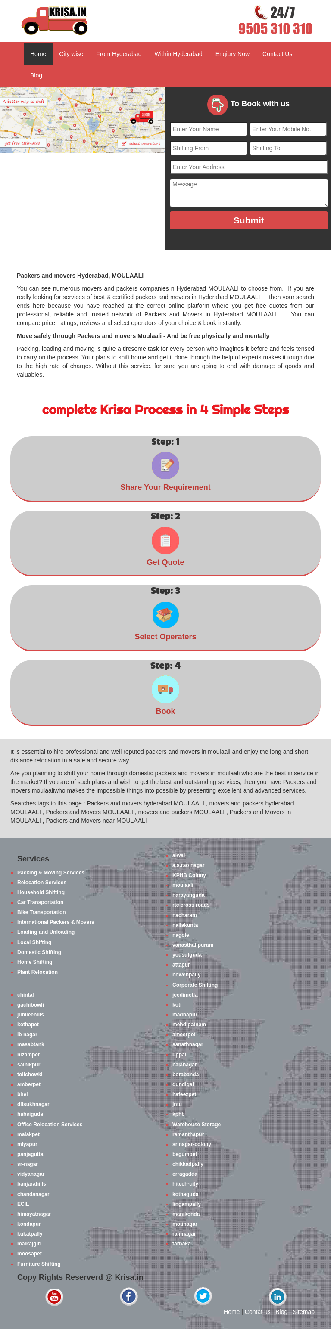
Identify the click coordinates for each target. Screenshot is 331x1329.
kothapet (28, 1025)
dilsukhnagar (33, 1104)
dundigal (183, 1084)
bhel (22, 1094)
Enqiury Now (232, 53)
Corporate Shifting (195, 985)
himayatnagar (34, 1214)
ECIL (23, 1204)
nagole (180, 935)
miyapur (27, 1144)
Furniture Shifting (39, 1264)
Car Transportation (40, 902)
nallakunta (185, 925)
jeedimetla (185, 995)
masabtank (30, 1044)
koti (176, 1005)
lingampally (186, 1204)
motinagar (184, 1224)
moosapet (29, 1254)
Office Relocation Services (49, 1124)
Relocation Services (41, 883)
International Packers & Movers (55, 922)
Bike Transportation (41, 912)
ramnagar (184, 1234)
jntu (177, 1104)
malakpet (28, 1134)
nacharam (184, 915)
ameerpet (183, 1035)
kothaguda (185, 1194)
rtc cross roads (191, 905)
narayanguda (188, 895)
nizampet (28, 1055)
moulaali (183, 885)
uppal (179, 1055)
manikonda (186, 1214)
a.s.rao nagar (188, 865)
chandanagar (33, 1194)
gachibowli (30, 1005)
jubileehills (30, 1015)
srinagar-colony (191, 1144)
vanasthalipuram (192, 945)
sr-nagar (27, 1164)
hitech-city (185, 1184)
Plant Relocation (37, 972)
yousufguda (187, 955)
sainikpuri (29, 1065)
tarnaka (181, 1244)
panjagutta (30, 1154)
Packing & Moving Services (50, 873)
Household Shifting (41, 892)
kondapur (29, 1224)
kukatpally (30, 1234)
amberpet (29, 1084)
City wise (71, 53)
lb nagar (27, 1035)
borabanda (185, 1075)
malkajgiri (29, 1244)
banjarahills (31, 1184)
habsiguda (30, 1114)
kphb (178, 1114)
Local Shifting (34, 942)
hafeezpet (184, 1094)
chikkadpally (187, 1164)
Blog (36, 75)
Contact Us (277, 53)
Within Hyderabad (178, 53)
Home (38, 53)
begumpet (184, 1154)
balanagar (184, 1065)
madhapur (184, 1015)
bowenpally (186, 975)
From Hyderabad (118, 53)
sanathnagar (187, 1044)
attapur (181, 965)
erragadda (184, 1174)
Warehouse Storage (196, 1124)
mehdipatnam (189, 1025)
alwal (178, 855)
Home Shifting (34, 962)
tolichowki (30, 1075)
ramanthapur (188, 1134)
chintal (25, 995)
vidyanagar (30, 1174)
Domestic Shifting (39, 952)
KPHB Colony (189, 875)
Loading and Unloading (46, 932)
